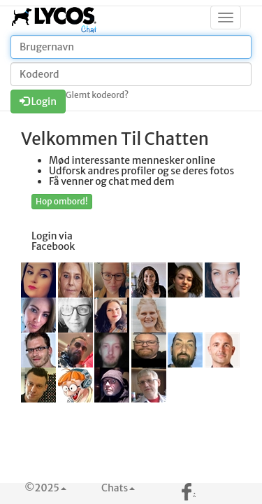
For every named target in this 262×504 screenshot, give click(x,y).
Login (38, 101)
